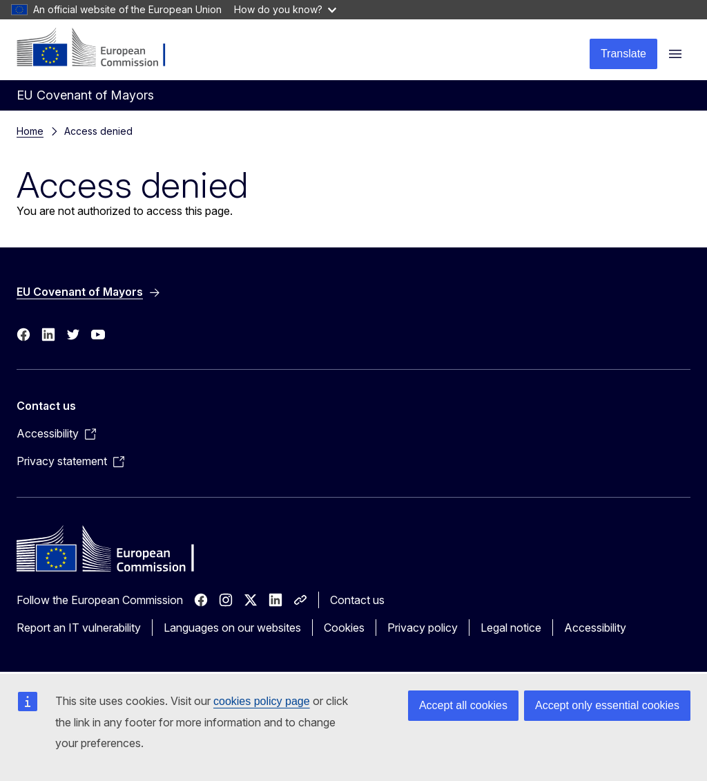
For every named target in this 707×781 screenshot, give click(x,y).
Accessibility (595, 627)
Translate (623, 53)
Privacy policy (422, 627)
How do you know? (285, 9)
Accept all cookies (463, 705)
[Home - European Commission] (100, 48)
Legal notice (511, 627)
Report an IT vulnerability (79, 627)
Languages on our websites (232, 627)
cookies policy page (261, 701)
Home (30, 131)
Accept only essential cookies (607, 705)
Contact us (357, 600)
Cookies (344, 627)
